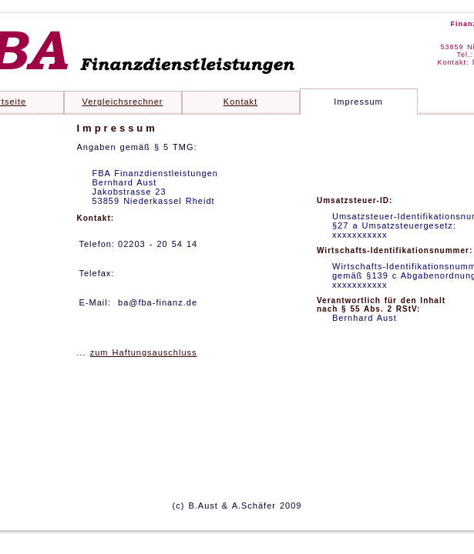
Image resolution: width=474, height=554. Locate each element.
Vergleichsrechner (122, 101)
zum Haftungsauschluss (143, 352)
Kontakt (240, 101)
